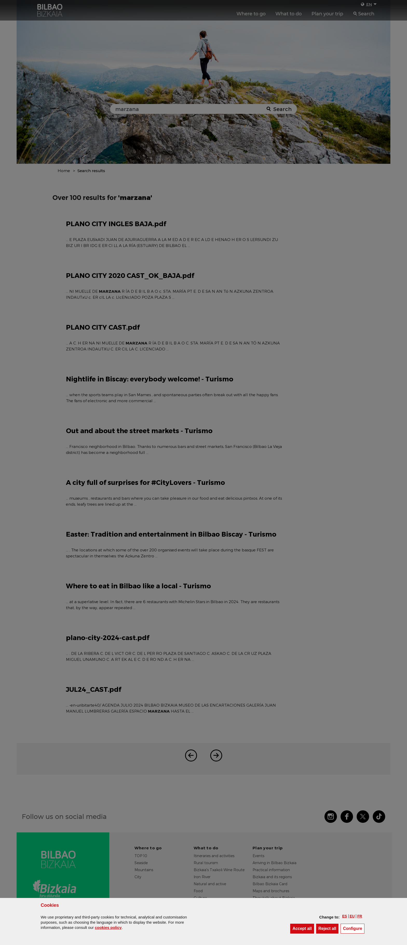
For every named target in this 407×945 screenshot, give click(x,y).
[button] (344, 916)
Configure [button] (353, 928)
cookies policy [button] (108, 927)
